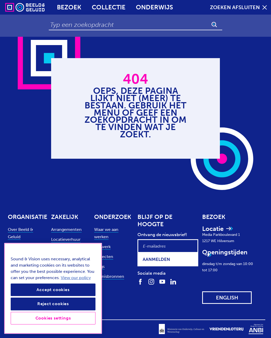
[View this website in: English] (227, 297)
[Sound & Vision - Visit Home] (15, 7)
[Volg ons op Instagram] (151, 281)
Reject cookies (53, 303)
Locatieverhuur (66, 239)
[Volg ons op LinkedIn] (173, 281)
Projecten (103, 256)
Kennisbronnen (109, 276)
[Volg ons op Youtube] (162, 281)
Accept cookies (53, 289)
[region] (53, 288)
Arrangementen (66, 229)
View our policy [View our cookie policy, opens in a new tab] (76, 277)
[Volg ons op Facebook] (140, 281)
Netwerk (102, 246)
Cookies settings (53, 318)
